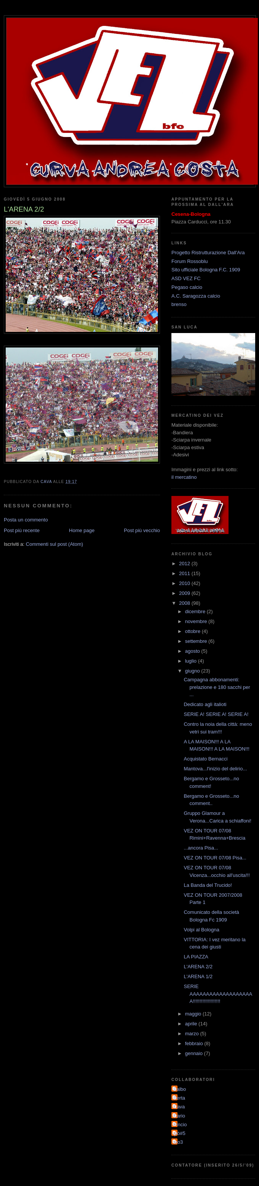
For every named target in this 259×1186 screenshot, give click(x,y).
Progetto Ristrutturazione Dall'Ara (208, 252)
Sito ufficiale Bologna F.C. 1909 (205, 270)
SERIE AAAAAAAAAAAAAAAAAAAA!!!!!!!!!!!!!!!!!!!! (218, 994)
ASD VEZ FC (186, 278)
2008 (185, 603)
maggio (194, 1014)
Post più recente (22, 530)
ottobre (193, 631)
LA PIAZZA (196, 957)
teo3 (178, 1142)
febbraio (195, 1043)
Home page (81, 530)
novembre (196, 621)
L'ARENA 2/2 (198, 966)
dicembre (196, 611)
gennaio (194, 1053)
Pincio (180, 1124)
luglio (191, 661)
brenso (179, 304)
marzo (192, 1033)
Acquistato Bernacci (205, 759)
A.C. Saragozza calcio (195, 296)
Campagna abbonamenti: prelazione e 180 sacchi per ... (217, 687)
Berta (179, 1098)
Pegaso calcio (186, 287)
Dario (179, 1116)
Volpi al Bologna (201, 930)
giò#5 (179, 1133)
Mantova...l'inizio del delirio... (215, 769)
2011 (185, 573)
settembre (196, 641)
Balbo (179, 1089)
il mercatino (184, 477)
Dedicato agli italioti (205, 704)
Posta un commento (26, 520)
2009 (185, 593)
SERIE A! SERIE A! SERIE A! (216, 714)
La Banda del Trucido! (208, 885)
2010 (185, 583)
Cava (179, 1106)
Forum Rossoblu (189, 261)
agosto (193, 651)
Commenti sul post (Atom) (54, 544)
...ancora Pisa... (201, 848)
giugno (193, 671)
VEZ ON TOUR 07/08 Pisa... (215, 858)
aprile (191, 1024)
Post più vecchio (142, 530)
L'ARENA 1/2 (198, 976)
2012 (185, 563)
